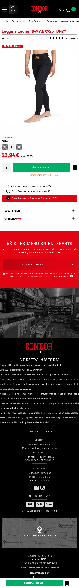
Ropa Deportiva (36, 21)
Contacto (39, 439)
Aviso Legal (39, 468)
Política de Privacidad (39, 472)
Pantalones (52, 21)
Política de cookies (39, 476)
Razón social (39, 452)
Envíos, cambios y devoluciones (39, 448)
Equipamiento (18, 21)
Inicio (5, 21)
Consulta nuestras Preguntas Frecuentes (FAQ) (31, 198)
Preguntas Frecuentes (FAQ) (39, 456)
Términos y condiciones (40, 443)
